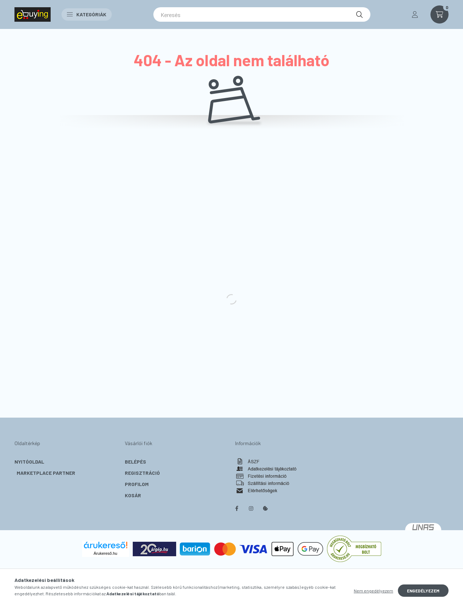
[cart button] (439, 14)
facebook (236, 508)
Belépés (135, 462)
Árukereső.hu (105, 553)
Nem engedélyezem (373, 590)
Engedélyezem (423, 590)
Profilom (137, 484)
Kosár (133, 495)
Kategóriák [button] (86, 14)
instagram (251, 508)
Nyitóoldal (29, 462)
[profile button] (415, 14)
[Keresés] (261, 14)
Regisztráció (142, 473)
